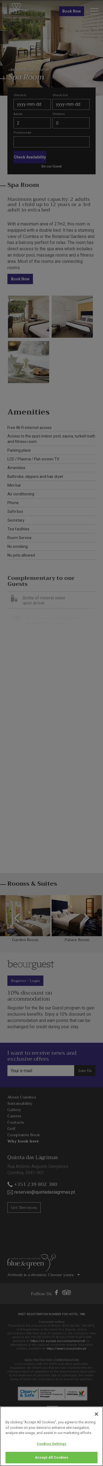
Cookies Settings (51, 1444)
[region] (51, 1436)
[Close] (96, 1414)
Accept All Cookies (51, 1457)
